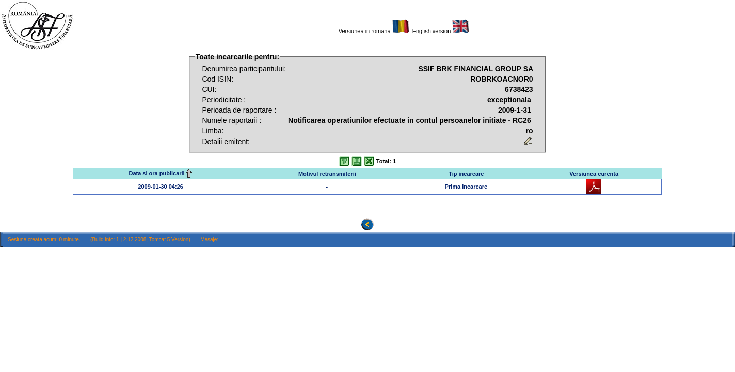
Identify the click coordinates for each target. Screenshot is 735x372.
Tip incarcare (466, 174)
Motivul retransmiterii (327, 174)
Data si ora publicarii (161, 173)
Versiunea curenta (593, 174)
